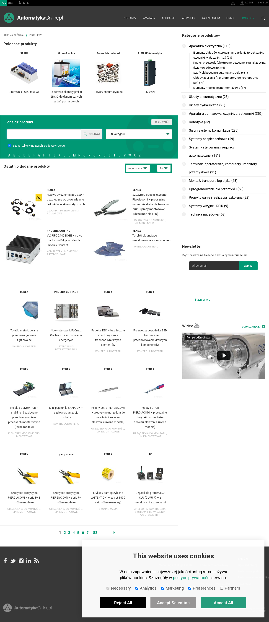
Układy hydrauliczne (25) (207, 105)
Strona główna (115, 18)
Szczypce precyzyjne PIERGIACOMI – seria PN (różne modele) (66, 497)
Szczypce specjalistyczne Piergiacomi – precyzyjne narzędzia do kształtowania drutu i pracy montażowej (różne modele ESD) (150, 204)
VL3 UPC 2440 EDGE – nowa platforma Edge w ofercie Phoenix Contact (64, 240)
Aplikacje (169, 18)
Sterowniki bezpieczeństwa (66, 348)
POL (3, 2)
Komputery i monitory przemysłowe (62, 253)
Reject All (123, 602)
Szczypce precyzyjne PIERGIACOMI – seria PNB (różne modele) (24, 497)
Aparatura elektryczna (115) (209, 46)
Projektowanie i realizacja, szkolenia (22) (219, 197)
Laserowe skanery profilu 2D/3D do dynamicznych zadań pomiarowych (66, 96)
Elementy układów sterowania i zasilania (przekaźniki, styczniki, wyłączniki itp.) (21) (228, 55)
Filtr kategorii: (117, 134)
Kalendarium (211, 18)
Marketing (172, 588)
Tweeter (13, 561)
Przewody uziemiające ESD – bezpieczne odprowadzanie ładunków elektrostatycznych (66, 199)
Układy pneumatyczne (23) (209, 97)
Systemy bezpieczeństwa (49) (211, 139)
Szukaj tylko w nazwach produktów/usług (36, 145)
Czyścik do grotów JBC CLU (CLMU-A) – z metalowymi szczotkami (150, 497)
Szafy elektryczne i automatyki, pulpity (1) (220, 72)
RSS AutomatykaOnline (36, 561)
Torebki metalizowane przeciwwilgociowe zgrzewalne (24, 335)
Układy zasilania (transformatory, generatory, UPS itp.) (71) (225, 80)
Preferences (202, 588)
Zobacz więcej (251, 326)
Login (249, 2)
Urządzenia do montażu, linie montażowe (149, 222)
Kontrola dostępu (145, 246)
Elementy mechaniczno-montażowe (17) (219, 87)
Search (263, 18)
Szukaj (94, 134)
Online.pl (27, 608)
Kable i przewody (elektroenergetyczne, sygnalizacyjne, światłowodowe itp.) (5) (229, 65)
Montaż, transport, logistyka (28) (213, 181)
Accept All (223, 602)
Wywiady (149, 18)
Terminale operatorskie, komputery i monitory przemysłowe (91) (223, 168)
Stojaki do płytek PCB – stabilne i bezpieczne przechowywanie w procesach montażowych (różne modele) (24, 417)
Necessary (118, 588)
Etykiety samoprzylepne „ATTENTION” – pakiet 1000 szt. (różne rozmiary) (108, 497)
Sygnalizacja (108, 508)
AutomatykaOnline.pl (33, 18)
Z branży (129, 18)
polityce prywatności (191, 577)
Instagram (20, 561)
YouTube (196, 325)
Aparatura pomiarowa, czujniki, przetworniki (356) (226, 114)
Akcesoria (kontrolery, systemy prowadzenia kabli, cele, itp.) (150, 511)
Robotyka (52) (199, 122)
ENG (10, 2)
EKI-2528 (150, 92)
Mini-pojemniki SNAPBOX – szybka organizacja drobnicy (66, 412)
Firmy (230, 18)
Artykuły (188, 18)
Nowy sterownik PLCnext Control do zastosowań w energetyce (66, 335)
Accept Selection (173, 602)
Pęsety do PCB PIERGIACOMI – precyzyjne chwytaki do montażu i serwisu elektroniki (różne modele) (150, 417)
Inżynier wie (202, 299)
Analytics (146, 588)
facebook (5, 561)
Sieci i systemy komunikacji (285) (213, 130)
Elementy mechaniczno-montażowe (24, 435)
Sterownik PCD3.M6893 (24, 92)
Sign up (263, 2)
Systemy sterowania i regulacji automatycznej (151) (211, 151)
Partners (230, 588)
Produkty (247, 18)
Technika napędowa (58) (207, 214)
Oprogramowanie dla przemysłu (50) (216, 189)
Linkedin (28, 561)
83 (95, 533)
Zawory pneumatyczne (108, 92)
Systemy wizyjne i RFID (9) (208, 206)
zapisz (248, 265)
